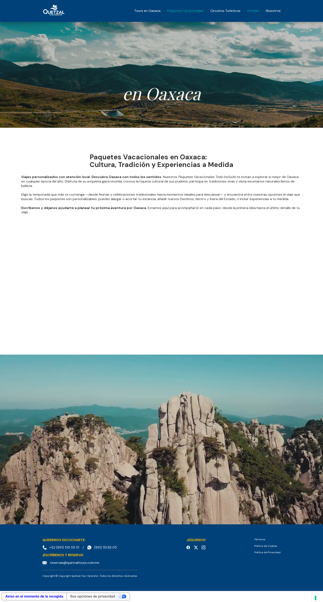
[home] (53, 10)
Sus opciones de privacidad (92, 596)
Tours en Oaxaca (147, 10)
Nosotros (273, 10)
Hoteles (253, 10)
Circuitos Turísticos (225, 10)
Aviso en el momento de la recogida (34, 596)
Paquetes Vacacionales (185, 10)
